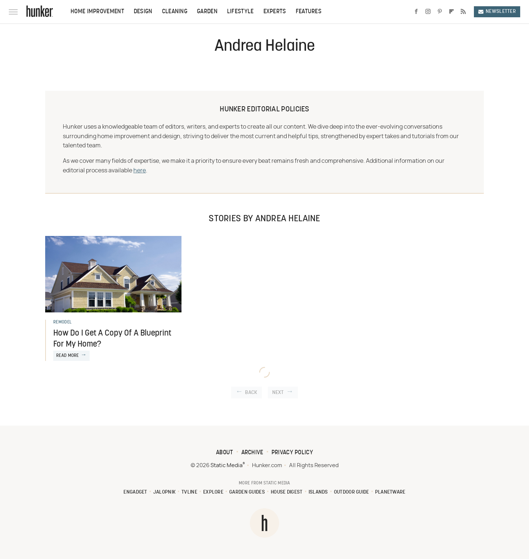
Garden (207, 12)
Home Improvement (97, 12)
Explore (213, 492)
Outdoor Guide (351, 492)
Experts (274, 12)
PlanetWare (390, 492)
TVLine (189, 492)
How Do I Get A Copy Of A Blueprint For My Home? (112, 339)
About (224, 453)
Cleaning (174, 12)
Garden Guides (247, 492)
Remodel (62, 322)
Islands (318, 492)
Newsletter (497, 11)
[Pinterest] (440, 11)
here (139, 170)
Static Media (226, 465)
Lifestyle (240, 12)
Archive (252, 453)
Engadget (135, 492)
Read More (67, 356)
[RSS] (463, 11)
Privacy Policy (292, 453)
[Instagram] (428, 11)
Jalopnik (164, 492)
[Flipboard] (451, 11)
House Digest (287, 492)
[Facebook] (416, 11)
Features (308, 12)
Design (143, 12)
